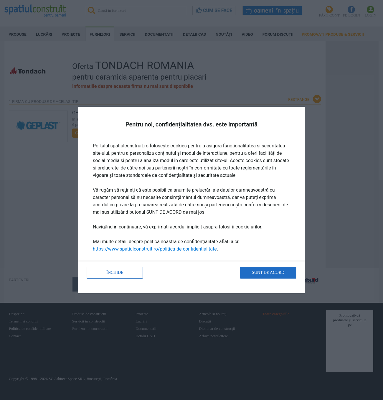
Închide (114, 272)
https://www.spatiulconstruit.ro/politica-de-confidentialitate (155, 249)
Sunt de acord (268, 272)
